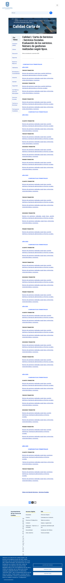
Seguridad (15, 85)
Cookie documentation (8, 579)
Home (16, 19)
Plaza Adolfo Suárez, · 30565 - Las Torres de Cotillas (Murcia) (23, 535)
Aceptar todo (47, 573)
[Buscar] (50, 13)
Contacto (28, 523)
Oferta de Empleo (45, 514)
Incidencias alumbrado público (47, 526)
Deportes (14, 57)
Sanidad (14, 81)
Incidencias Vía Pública (46, 530)
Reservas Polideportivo (31, 520)
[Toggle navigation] (57, 5)
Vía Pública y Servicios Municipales (15, 91)
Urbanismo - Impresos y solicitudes (32, 526)
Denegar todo (47, 569)
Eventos (28, 517)
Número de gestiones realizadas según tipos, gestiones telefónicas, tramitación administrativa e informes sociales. (37, 457)
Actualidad (28, 514)
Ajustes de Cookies (48, 564)
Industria (14, 77)
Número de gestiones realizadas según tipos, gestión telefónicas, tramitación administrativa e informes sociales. (36, 415)
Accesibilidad (29, 530)
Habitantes (15, 67)
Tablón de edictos (45, 520)
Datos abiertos (29, 532)
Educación (15, 53)
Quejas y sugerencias (46, 523)
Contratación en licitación (47, 517)
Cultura (14, 49)
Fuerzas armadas (45, 532)
